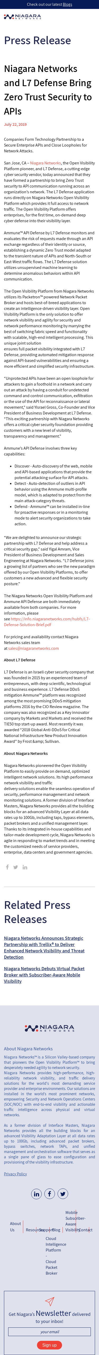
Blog (56, 1230)
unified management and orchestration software (49, 1149)
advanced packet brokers (71, 1141)
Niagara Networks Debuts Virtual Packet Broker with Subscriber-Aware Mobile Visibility (44, 974)
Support (44, 1230)
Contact (84, 1230)
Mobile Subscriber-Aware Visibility (70, 1221)
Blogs (67, 4)
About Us (15, 1227)
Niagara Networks (45, 163)
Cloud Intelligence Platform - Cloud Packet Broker (51, 1256)
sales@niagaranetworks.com (33, 648)
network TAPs (53, 1146)
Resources (31, 1230)
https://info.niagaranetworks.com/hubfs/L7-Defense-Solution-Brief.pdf (47, 621)
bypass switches (19, 1146)
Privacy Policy (15, 1173)
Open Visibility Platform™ (57, 1062)
